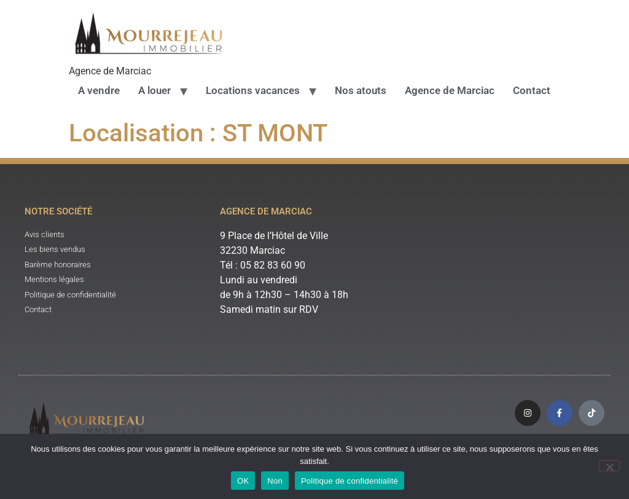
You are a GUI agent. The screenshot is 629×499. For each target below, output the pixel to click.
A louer (154, 90)
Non (275, 480)
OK (243, 480)
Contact (531, 90)
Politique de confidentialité (349, 480)
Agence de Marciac (449, 90)
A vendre (99, 90)
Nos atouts (360, 90)
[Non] (609, 465)
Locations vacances (253, 90)
